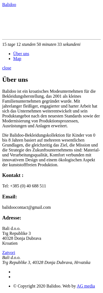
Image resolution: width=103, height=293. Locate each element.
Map (17, 58)
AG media (86, 286)
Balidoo (9, 4)
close (6, 68)
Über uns (21, 53)
